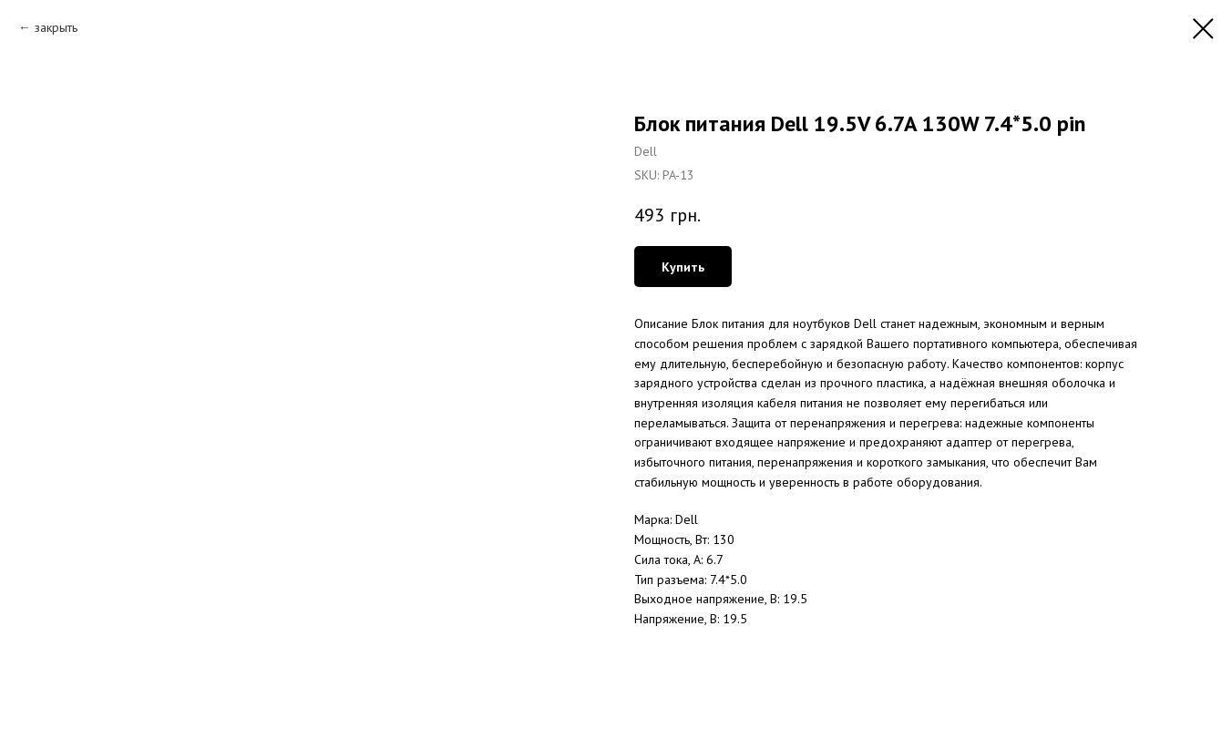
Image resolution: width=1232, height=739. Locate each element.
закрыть (56, 27)
